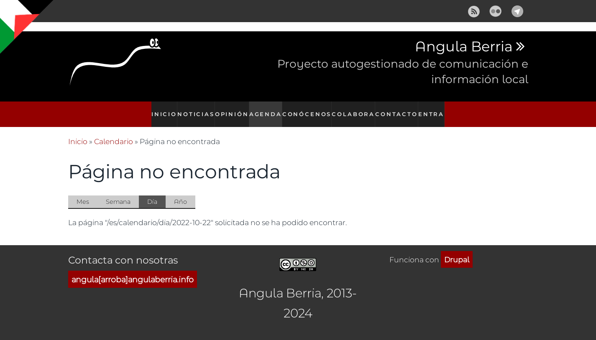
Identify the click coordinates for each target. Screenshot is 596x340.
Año (180, 192)
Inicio (161, 110)
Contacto (398, 110)
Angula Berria (463, 46)
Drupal (456, 250)
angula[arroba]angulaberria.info (133, 270)
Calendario (113, 132)
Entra (434, 110)
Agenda (268, 110)
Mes (83, 192)
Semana (118, 192)
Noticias (195, 110)
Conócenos (310, 110)
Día (156, 193)
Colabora (355, 110)
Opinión (232, 110)
